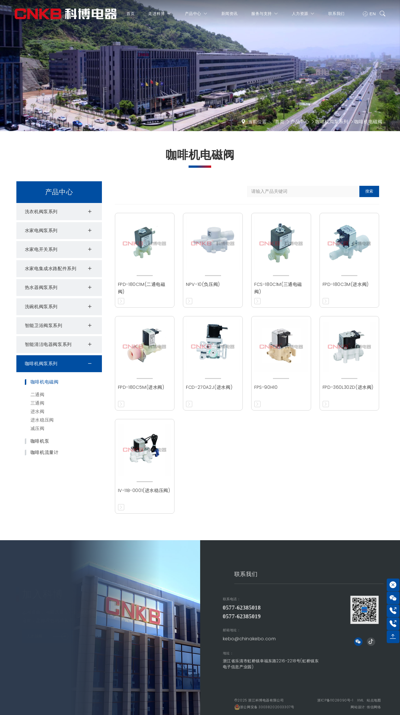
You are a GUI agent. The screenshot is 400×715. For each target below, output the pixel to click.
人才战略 (47, 634)
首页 (131, 15)
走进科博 (159, 15)
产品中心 (196, 15)
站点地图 (374, 700)
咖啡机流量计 (44, 452)
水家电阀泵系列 (59, 230)
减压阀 (37, 428)
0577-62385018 (168, 607)
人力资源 (303, 15)
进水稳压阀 (42, 420)
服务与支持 (265, 15)
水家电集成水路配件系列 (59, 268)
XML (360, 700)
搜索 (369, 191)
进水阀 (37, 411)
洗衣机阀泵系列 (59, 211)
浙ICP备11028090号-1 (335, 700)
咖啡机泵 (39, 441)
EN (369, 15)
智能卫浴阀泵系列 (59, 325)
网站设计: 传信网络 (366, 707)
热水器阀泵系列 (59, 287)
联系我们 (337, 15)
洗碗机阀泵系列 (59, 306)
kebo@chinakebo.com (176, 638)
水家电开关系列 (59, 249)
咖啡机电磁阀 (368, 121)
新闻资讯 (230, 15)
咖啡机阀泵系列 (331, 121)
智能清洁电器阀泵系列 (59, 344)
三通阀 (37, 403)
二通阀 (37, 394)
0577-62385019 (168, 616)
